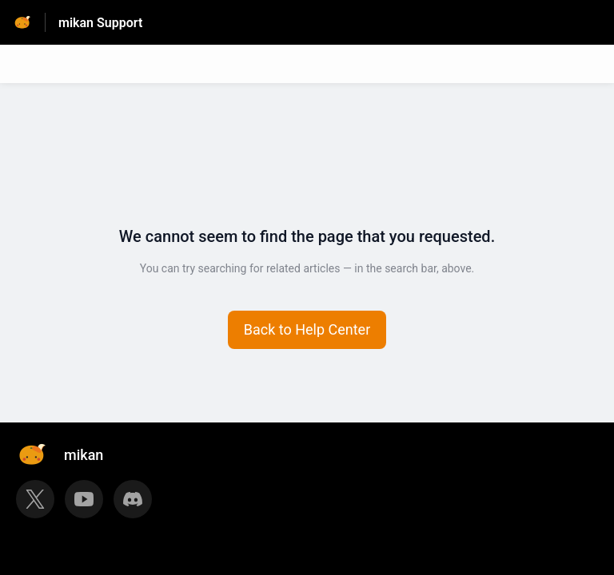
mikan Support (100, 22)
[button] (307, 330)
